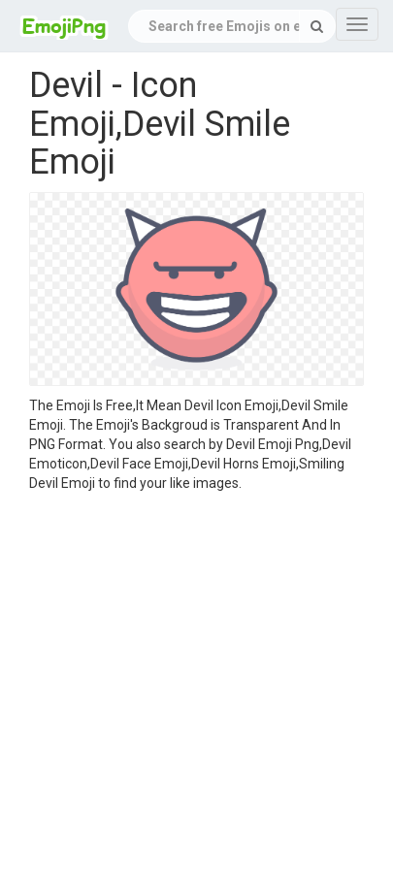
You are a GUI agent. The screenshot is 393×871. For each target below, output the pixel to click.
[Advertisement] (182, 684)
